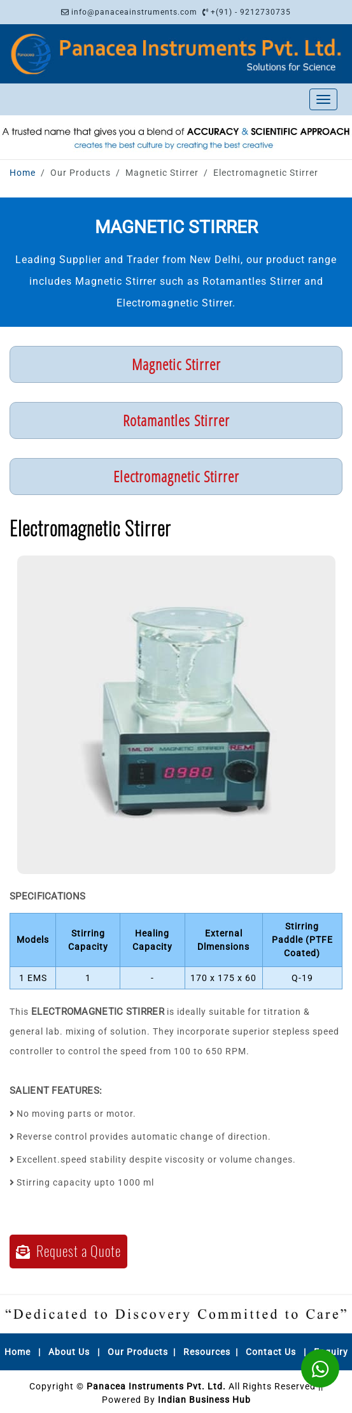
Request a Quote (68, 1251)
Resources (206, 1352)
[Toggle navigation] (323, 99)
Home (23, 173)
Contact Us (271, 1352)
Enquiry (331, 1352)
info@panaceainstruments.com (134, 12)
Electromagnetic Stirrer (176, 476)
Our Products (138, 1352)
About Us (69, 1352)
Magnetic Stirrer (176, 364)
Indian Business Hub (204, 1400)
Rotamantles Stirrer (176, 420)
